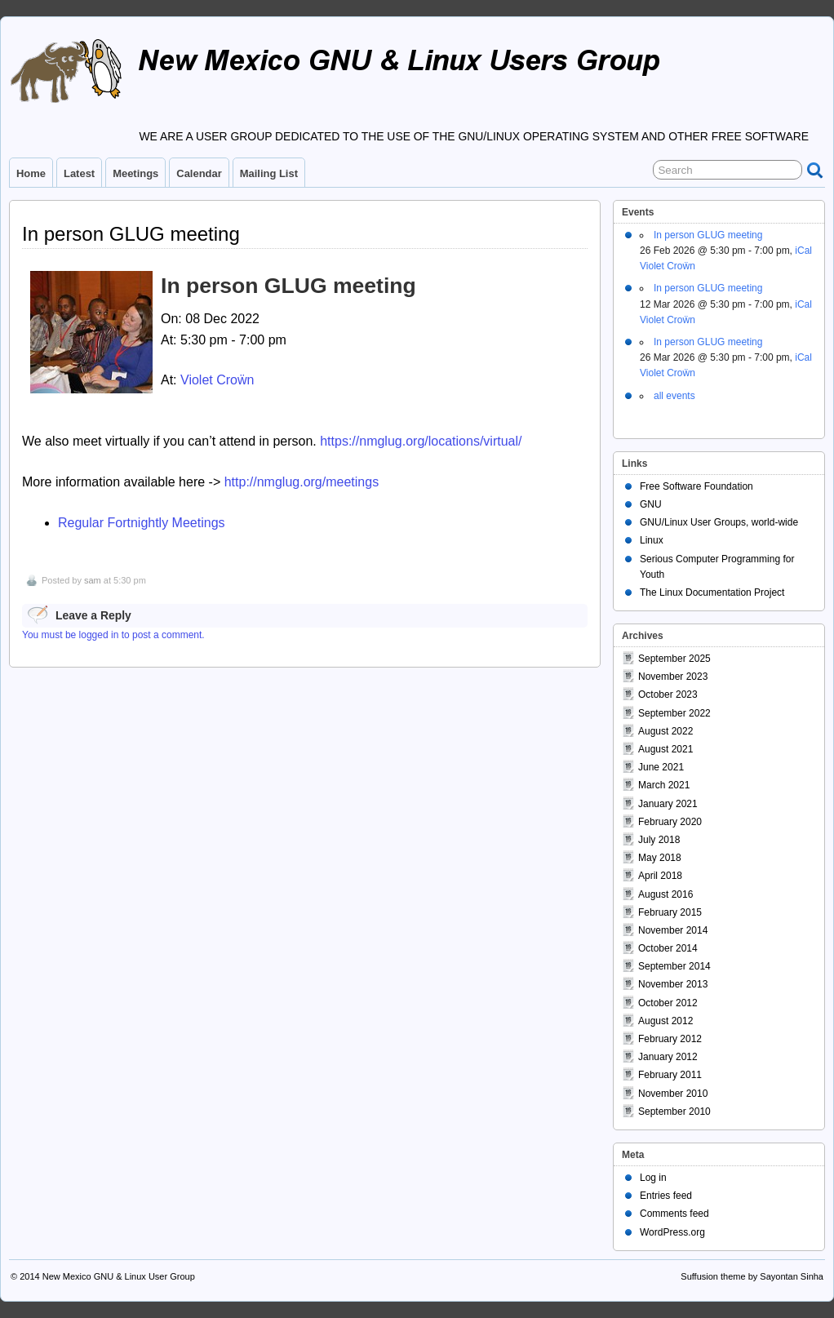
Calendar (198, 173)
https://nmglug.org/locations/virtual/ (420, 441)
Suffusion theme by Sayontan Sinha (752, 1276)
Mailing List (269, 173)
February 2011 (670, 1075)
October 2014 (668, 948)
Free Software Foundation (696, 486)
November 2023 (673, 676)
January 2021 (668, 804)
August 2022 (665, 731)
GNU (651, 504)
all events (674, 396)
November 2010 (673, 1093)
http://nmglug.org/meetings (301, 482)
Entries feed (666, 1195)
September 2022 (674, 713)
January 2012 (668, 1057)
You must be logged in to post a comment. (113, 635)
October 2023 (668, 694)
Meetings (135, 173)
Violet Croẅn (217, 380)
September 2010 (674, 1111)
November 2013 (673, 984)
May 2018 (659, 857)
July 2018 (659, 839)
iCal (803, 250)
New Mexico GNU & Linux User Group (118, 1276)
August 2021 (665, 749)
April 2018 (660, 875)
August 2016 (665, 894)
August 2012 (665, 1021)
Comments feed (674, 1213)
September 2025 (674, 658)
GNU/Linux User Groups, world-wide (719, 522)
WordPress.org (672, 1232)
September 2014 (674, 966)
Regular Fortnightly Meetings (141, 523)
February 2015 (670, 912)
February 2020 (670, 822)
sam (92, 580)
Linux (651, 540)
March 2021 (664, 785)
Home (31, 173)
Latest (79, 173)
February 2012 (670, 1039)
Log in (653, 1177)
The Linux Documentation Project (712, 592)
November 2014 (673, 930)
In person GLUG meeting (708, 235)
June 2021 (661, 767)
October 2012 (668, 1003)
